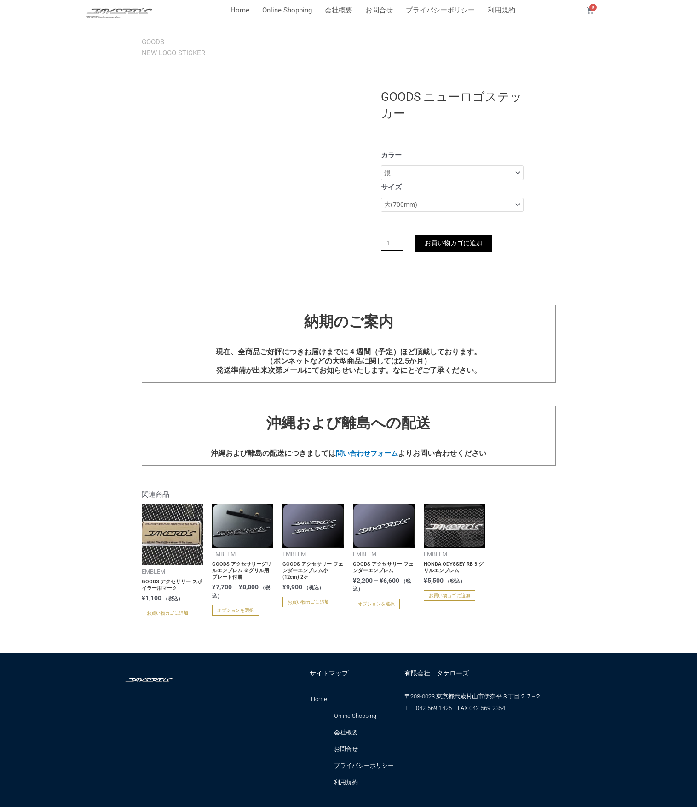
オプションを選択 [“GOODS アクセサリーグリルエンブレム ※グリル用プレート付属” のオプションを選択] (235, 613)
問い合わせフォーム (367, 456)
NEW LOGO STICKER (192, 51)
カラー (391, 155)
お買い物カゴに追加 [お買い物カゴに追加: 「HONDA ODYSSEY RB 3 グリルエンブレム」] (449, 598)
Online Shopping (287, 10)
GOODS (160, 40)
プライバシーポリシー (440, 10)
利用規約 (501, 10)
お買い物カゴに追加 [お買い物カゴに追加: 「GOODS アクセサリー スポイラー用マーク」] (167, 616)
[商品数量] (393, 246)
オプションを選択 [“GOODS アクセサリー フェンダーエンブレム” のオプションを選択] (376, 606)
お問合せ (379, 10)
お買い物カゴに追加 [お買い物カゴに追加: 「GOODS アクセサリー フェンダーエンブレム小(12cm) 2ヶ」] (308, 605)
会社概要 (338, 10)
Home (239, 10)
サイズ (391, 188)
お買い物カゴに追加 (458, 246)
